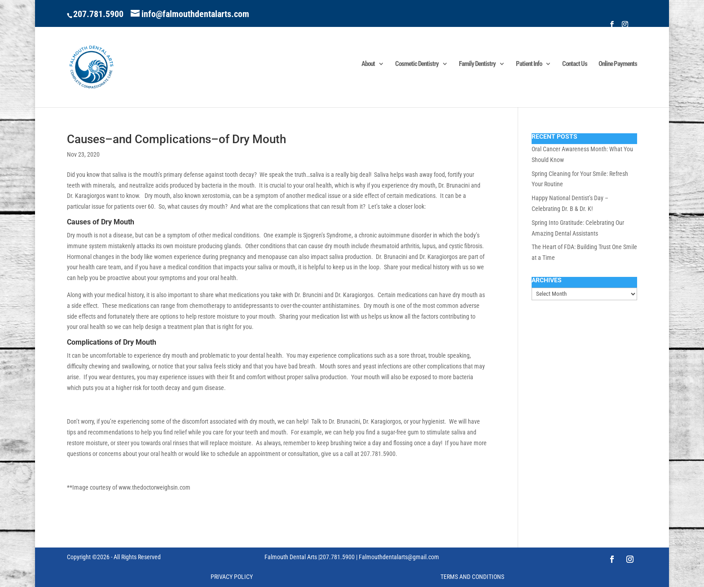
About (368, 64)
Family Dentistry (477, 64)
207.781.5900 (98, 14)
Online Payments (617, 64)
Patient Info (529, 64)
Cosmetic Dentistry (417, 64)
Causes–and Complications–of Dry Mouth (176, 139)
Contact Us (574, 64)
